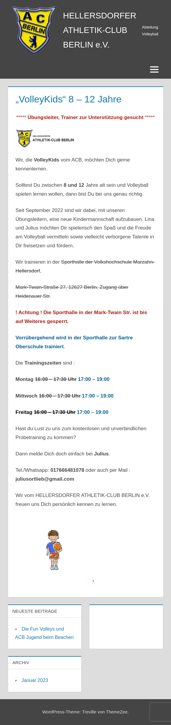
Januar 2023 (35, 680)
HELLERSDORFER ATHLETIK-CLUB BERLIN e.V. (99, 30)
